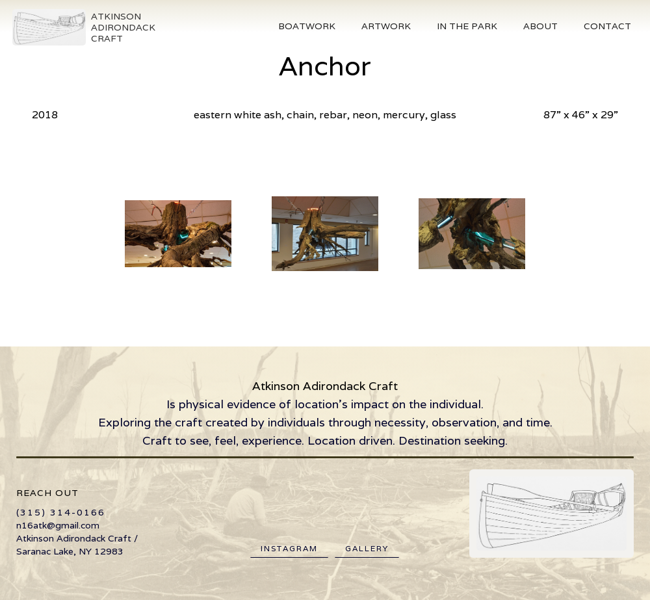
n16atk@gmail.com (57, 525)
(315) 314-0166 (60, 512)
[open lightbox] (178, 233)
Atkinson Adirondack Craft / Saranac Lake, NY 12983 (77, 544)
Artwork (386, 26)
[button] (306, 26)
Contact (607, 26)
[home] (83, 27)
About (540, 26)
